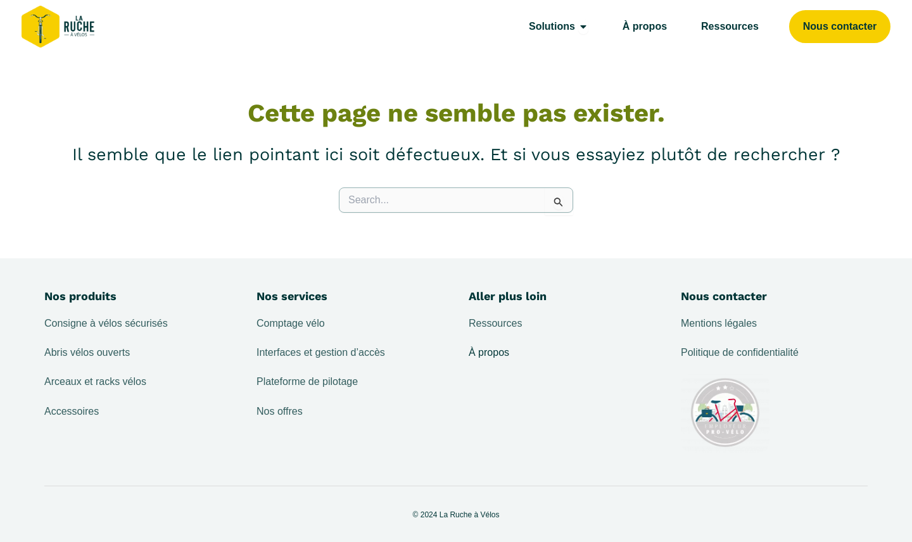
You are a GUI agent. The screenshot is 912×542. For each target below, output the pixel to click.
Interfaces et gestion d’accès (320, 352)
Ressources (495, 323)
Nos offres (279, 411)
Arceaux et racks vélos (95, 381)
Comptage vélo (290, 323)
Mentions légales (719, 323)
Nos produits (80, 296)
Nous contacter (724, 296)
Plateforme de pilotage (307, 381)
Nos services (291, 296)
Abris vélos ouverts (87, 352)
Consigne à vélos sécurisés (106, 323)
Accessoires (71, 411)
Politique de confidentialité (740, 352)
